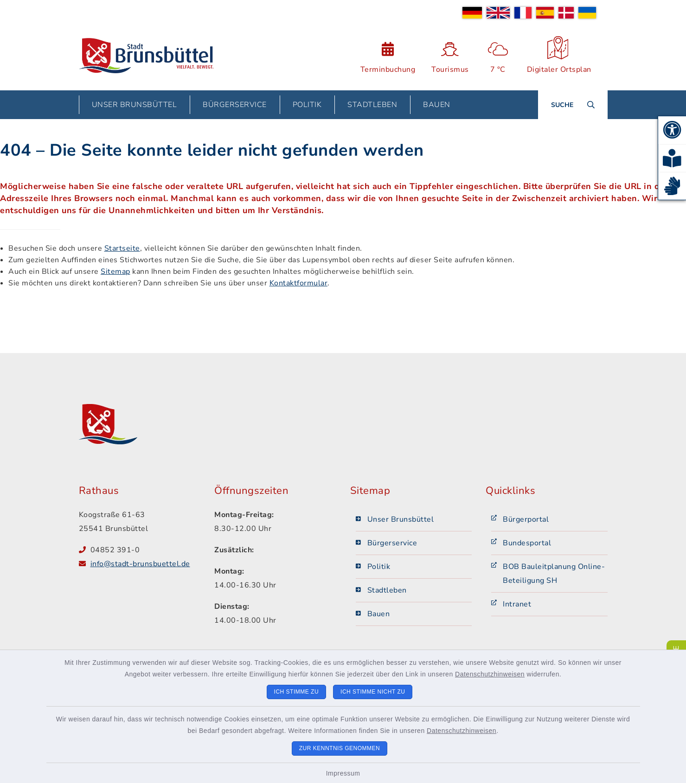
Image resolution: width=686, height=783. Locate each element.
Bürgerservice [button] (235, 105)
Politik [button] (307, 105)
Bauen (378, 614)
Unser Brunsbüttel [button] (134, 105)
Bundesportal (527, 543)
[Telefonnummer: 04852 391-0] (145, 550)
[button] (672, 130)
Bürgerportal (526, 519)
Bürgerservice (392, 543)
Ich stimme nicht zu (372, 691)
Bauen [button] (436, 105)
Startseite (122, 248)
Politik (379, 567)
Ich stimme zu (296, 691)
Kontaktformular (298, 283)
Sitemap (115, 271)
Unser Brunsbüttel (400, 519)
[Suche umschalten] (573, 104)
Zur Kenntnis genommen (339, 748)
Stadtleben (387, 590)
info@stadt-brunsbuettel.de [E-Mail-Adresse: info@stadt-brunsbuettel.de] (140, 564)
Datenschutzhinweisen (490, 674)
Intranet (517, 604)
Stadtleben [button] (372, 105)
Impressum (343, 773)
